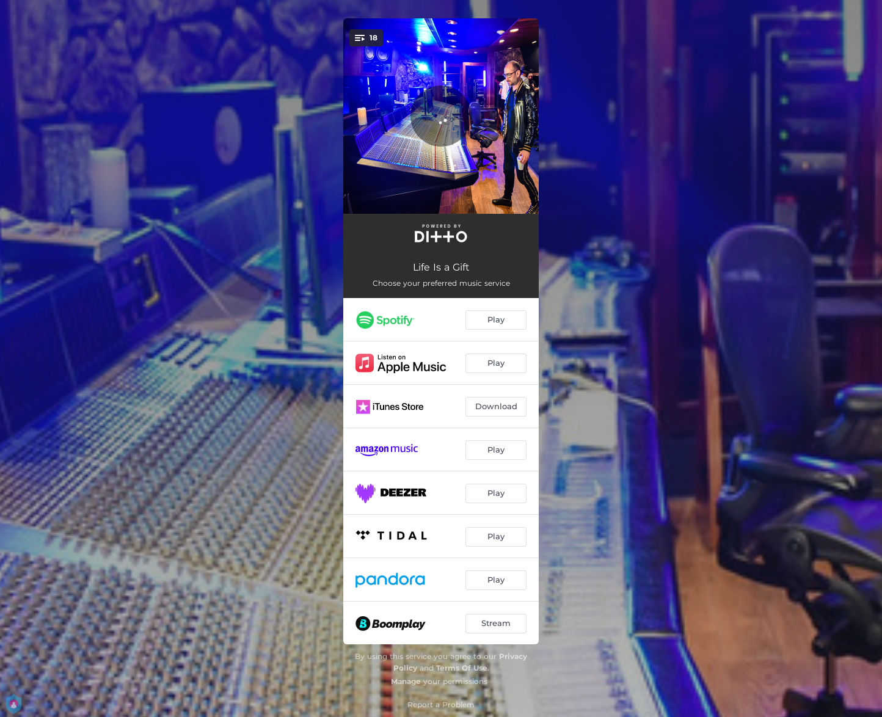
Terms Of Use (461, 667)
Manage (406, 681)
